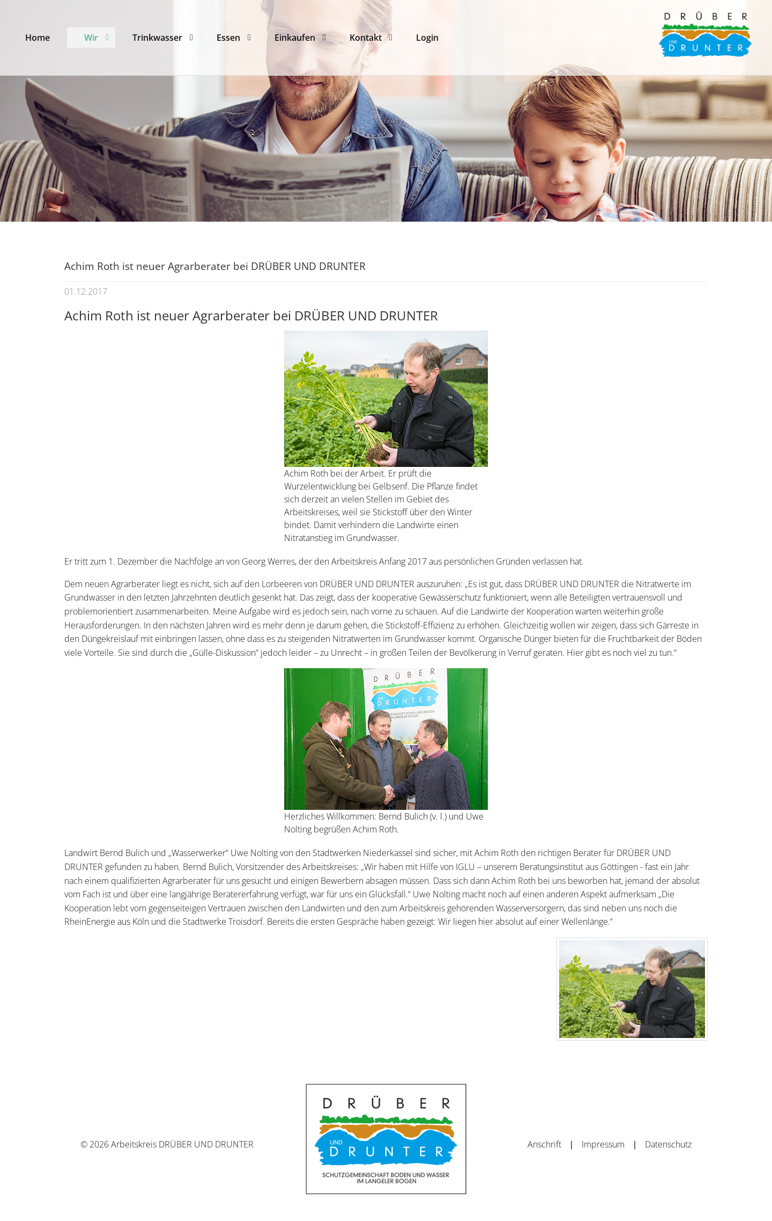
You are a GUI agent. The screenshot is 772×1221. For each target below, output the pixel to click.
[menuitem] (37, 37)
